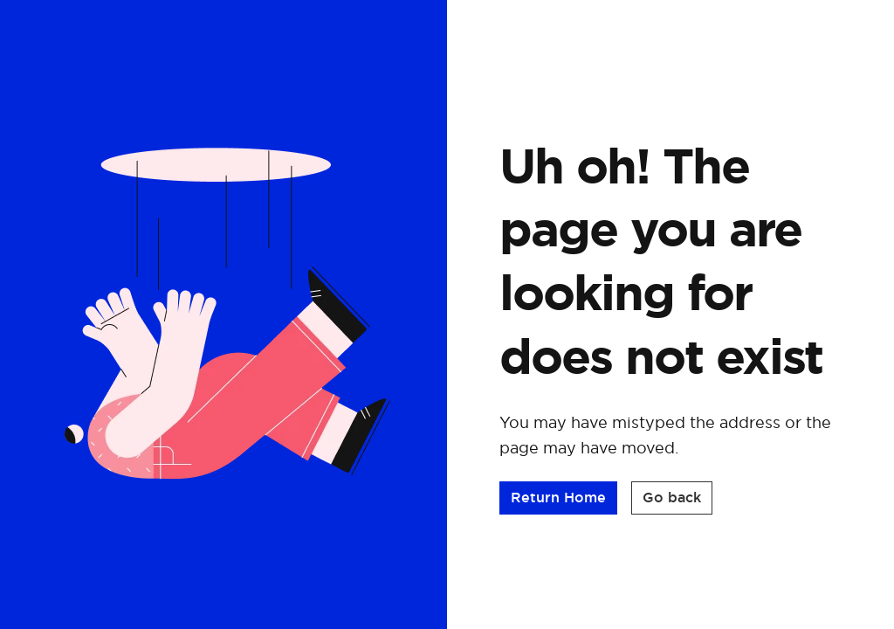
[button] (558, 498)
